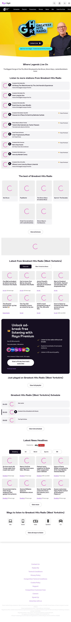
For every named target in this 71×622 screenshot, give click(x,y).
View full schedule (35, 429)
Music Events (6, 313)
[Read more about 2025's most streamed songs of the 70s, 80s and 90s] (44, 298)
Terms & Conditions (36, 572)
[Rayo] (30, 549)
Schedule (16, 9)
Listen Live (35, 43)
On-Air (4, 290)
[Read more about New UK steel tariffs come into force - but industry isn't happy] (44, 483)
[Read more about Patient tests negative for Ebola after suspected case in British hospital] (44, 460)
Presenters (32, 9)
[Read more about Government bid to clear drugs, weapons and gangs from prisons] (10, 483)
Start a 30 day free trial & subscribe (20, 362)
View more (35, 505)
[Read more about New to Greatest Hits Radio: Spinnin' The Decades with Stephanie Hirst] (61, 275)
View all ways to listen (35, 533)
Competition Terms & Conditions (35, 579)
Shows (41, 9)
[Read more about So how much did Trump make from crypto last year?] (10, 460)
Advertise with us (35, 601)
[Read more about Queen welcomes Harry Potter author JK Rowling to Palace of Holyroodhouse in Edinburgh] (61, 483)
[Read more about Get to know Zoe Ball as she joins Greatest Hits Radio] (27, 275)
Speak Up (35, 597)
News (47, 9)
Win (53, 9)
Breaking (15, 452)
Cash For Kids (61, 9)
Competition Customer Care (35, 590)
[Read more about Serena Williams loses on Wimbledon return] (27, 483)
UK (26, 452)
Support (35, 586)
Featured (25, 266)
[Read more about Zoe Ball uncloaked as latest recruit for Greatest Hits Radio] (10, 275)
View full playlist (35, 385)
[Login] (65, 3)
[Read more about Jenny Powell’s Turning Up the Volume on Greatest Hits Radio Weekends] (44, 275)
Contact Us (35, 564)
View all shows (35, 232)
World (35, 452)
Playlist (24, 9)
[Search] (54, 3)
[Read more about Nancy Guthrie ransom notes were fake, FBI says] (27, 460)
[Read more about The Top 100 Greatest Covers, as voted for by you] (27, 298)
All (57, 452)
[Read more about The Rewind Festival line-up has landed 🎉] (10, 298)
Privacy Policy (35, 575)
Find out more (11, 368)
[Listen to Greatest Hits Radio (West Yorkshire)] (16, 414)
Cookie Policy (35, 583)
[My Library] (59, 3)
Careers (35, 594)
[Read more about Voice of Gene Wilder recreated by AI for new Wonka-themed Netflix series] (61, 460)
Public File (35, 568)
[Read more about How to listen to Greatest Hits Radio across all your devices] (61, 298)
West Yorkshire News (41, 266)
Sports (46, 452)
